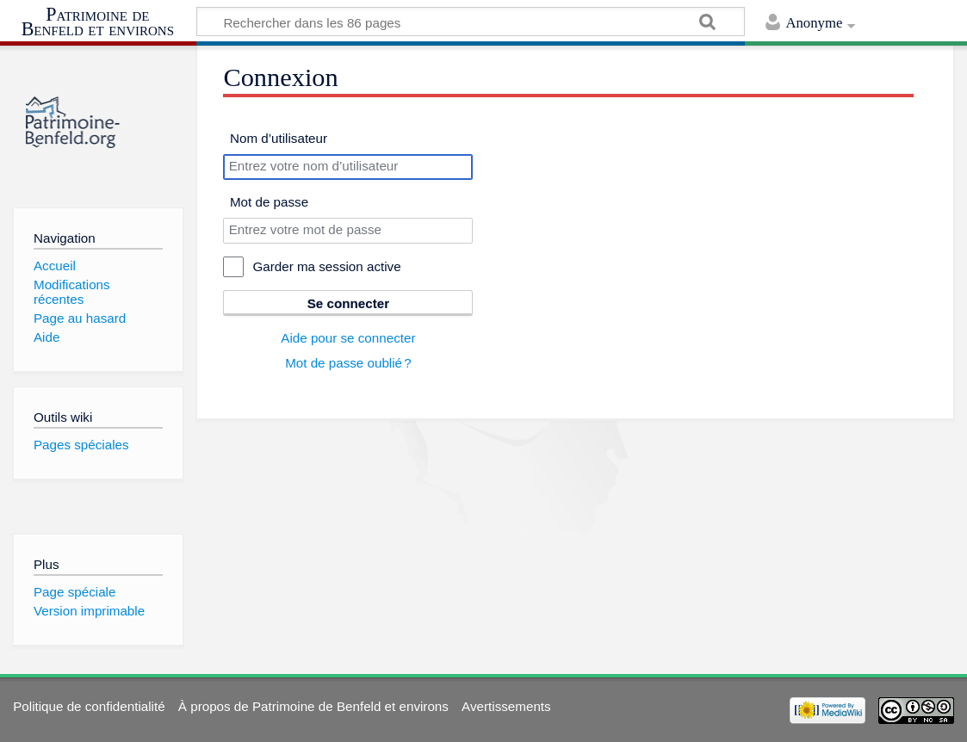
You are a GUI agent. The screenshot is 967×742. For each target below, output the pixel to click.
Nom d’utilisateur (278, 138)
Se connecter (348, 303)
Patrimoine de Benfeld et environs (98, 22)
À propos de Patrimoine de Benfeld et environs (313, 706)
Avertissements (506, 706)
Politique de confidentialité (88, 706)
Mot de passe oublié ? (348, 363)
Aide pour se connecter (348, 338)
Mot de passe (269, 202)
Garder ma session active (326, 266)
